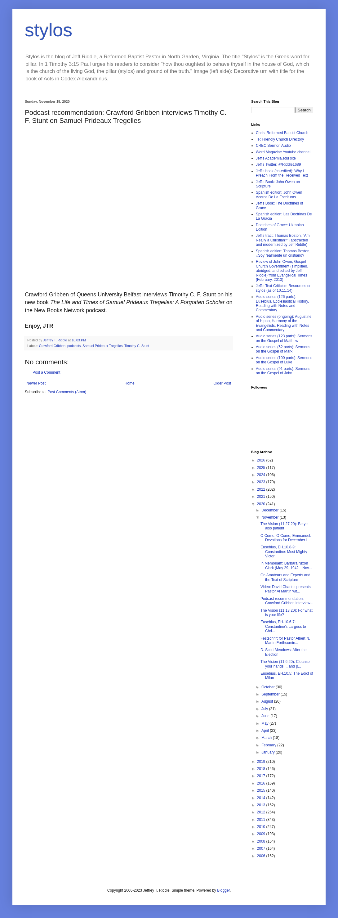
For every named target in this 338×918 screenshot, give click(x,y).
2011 (261, 819)
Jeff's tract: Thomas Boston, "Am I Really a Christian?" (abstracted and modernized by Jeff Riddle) (284, 240)
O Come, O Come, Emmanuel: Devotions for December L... (285, 537)
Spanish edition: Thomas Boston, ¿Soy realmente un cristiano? (283, 253)
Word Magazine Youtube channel (283, 152)
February (269, 745)
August (267, 701)
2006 (261, 856)
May (265, 723)
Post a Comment (46, 372)
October (268, 687)
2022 (261, 489)
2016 (261, 783)
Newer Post (36, 383)
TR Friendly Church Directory (280, 139)
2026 (261, 460)
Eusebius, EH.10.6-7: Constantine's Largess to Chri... (283, 626)
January (268, 752)
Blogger (223, 890)
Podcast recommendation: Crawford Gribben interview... (286, 600)
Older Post (222, 383)
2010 (261, 827)
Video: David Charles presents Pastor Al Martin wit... (285, 589)
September (271, 694)
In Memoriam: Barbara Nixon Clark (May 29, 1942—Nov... (286, 565)
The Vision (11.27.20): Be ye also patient (284, 526)
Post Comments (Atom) (66, 392)
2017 (261, 776)
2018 (261, 769)
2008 (261, 841)
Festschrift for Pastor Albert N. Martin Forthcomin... (285, 640)
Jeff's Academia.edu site (276, 158)
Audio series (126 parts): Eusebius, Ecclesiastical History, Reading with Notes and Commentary (282, 303)
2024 (261, 475)
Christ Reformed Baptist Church (282, 133)
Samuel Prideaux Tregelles (102, 346)
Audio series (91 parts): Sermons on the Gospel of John (283, 371)
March (267, 738)
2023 (261, 482)
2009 (261, 834)
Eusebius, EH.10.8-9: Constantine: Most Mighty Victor (283, 551)
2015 (261, 790)
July (265, 709)
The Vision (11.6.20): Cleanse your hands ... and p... (285, 663)
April (265, 730)
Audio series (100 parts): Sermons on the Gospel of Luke (284, 360)
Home (130, 383)
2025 (261, 468)
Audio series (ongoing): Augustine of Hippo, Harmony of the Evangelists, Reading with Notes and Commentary (283, 323)
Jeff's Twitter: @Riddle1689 (278, 164)
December (270, 510)
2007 (261, 848)
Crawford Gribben (52, 346)
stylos (48, 30)
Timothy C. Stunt (136, 346)
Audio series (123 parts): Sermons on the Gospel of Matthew (284, 338)
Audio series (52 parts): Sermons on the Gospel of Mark (283, 349)
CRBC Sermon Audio (273, 145)
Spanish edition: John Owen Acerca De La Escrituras (279, 194)
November (270, 517)
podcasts (74, 346)
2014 (261, 798)
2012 (261, 812)
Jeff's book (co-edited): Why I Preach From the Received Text (282, 173)
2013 (261, 805)
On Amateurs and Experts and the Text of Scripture (285, 577)
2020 (261, 504)
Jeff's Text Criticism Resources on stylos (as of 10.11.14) (283, 288)
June (265, 716)
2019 (261, 761)
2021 (261, 496)
